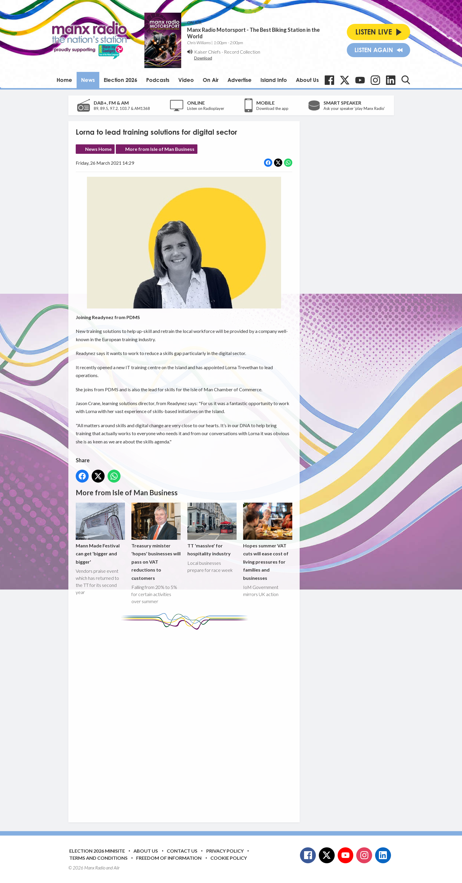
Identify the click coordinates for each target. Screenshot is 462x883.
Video (186, 80)
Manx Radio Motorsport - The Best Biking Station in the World (253, 33)
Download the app (272, 108)
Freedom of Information (169, 858)
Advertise (239, 80)
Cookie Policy (228, 858)
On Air (211, 80)
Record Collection (242, 52)
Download (203, 58)
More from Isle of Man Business (159, 149)
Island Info (273, 80)
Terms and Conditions (98, 858)
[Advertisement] (186, 721)
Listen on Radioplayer (205, 108)
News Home (98, 149)
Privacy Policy (225, 851)
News (88, 80)
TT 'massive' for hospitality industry (211, 530)
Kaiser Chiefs (207, 52)
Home (64, 80)
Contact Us (182, 851)
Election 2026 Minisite (97, 851)
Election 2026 (120, 80)
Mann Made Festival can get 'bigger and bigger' (100, 534)
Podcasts (157, 80)
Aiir (117, 867)
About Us (307, 80)
